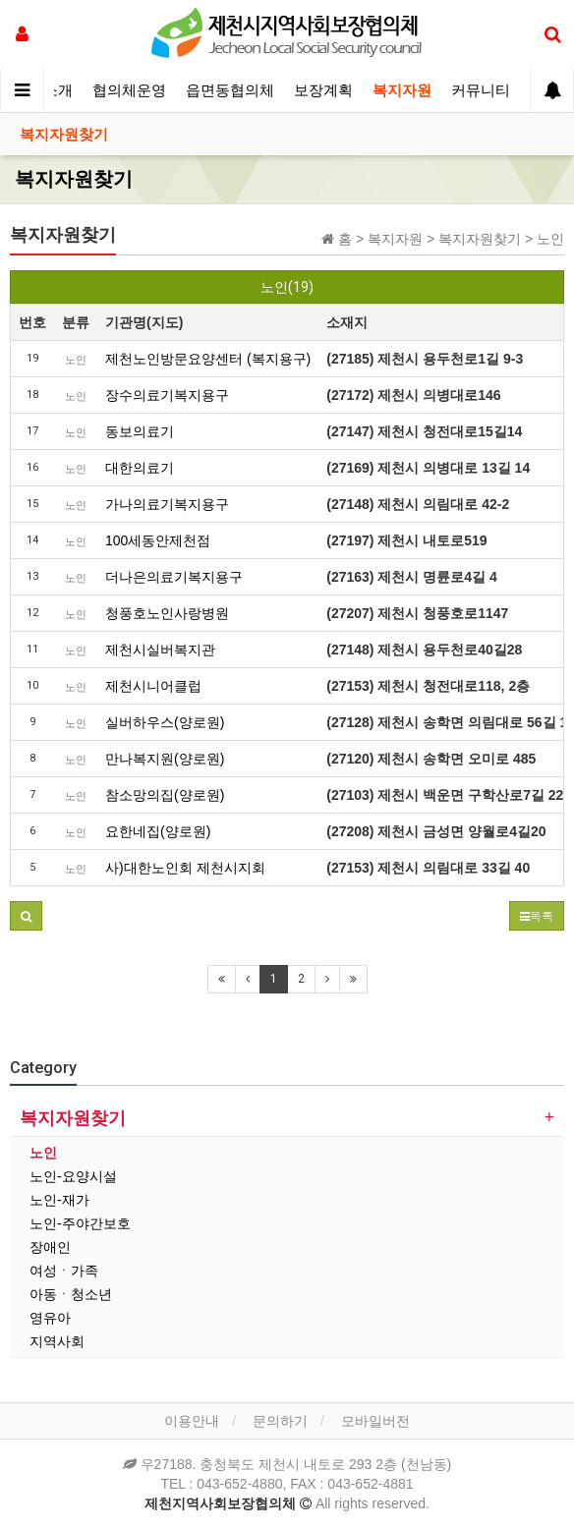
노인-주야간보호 (80, 1223)
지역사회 (57, 1341)
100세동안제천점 (157, 540)
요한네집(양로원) (157, 831)
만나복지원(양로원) (164, 758)
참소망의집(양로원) (164, 795)
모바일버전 (375, 1421)
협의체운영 (129, 90)
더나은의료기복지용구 (174, 577)
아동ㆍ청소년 (70, 1294)
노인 (43, 1152)
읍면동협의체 (230, 90)
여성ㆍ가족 (63, 1270)
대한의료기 (139, 468)
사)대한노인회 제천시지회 (185, 868)
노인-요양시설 (73, 1176)
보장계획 (323, 90)
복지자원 (402, 90)
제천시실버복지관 (160, 649)
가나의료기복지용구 (167, 504)
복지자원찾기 (64, 134)
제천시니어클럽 (153, 686)
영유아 (50, 1318)
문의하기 (280, 1421)
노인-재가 (59, 1200)
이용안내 (191, 1421)
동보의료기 (139, 431)
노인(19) (287, 287)
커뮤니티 (480, 90)
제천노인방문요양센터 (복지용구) (208, 359)
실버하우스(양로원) (164, 722)
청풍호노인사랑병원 (167, 613)
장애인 (50, 1247)
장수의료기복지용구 (167, 395)
